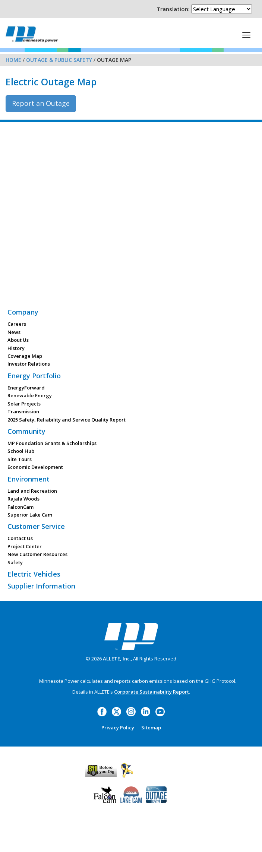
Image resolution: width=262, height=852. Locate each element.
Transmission (23, 411)
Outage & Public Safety (59, 59)
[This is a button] (246, 34)
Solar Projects (24, 403)
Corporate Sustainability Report (151, 691)
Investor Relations (28, 363)
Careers (16, 324)
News (13, 332)
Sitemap (151, 727)
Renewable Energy (29, 395)
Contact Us (20, 538)
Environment (28, 478)
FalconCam (20, 507)
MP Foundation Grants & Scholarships (52, 443)
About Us (18, 340)
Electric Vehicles (33, 573)
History (16, 348)
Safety (15, 562)
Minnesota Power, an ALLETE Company (31, 34)
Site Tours (19, 459)
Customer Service (36, 526)
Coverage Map (24, 356)
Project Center (24, 546)
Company (22, 311)
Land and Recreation (32, 490)
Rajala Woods (23, 498)
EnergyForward (26, 387)
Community (26, 431)
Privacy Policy (117, 727)
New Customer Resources (37, 554)
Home (13, 59)
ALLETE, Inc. (117, 658)
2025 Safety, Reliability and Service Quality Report (66, 419)
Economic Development (35, 467)
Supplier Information (41, 585)
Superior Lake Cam (29, 514)
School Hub (20, 451)
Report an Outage (41, 103)
